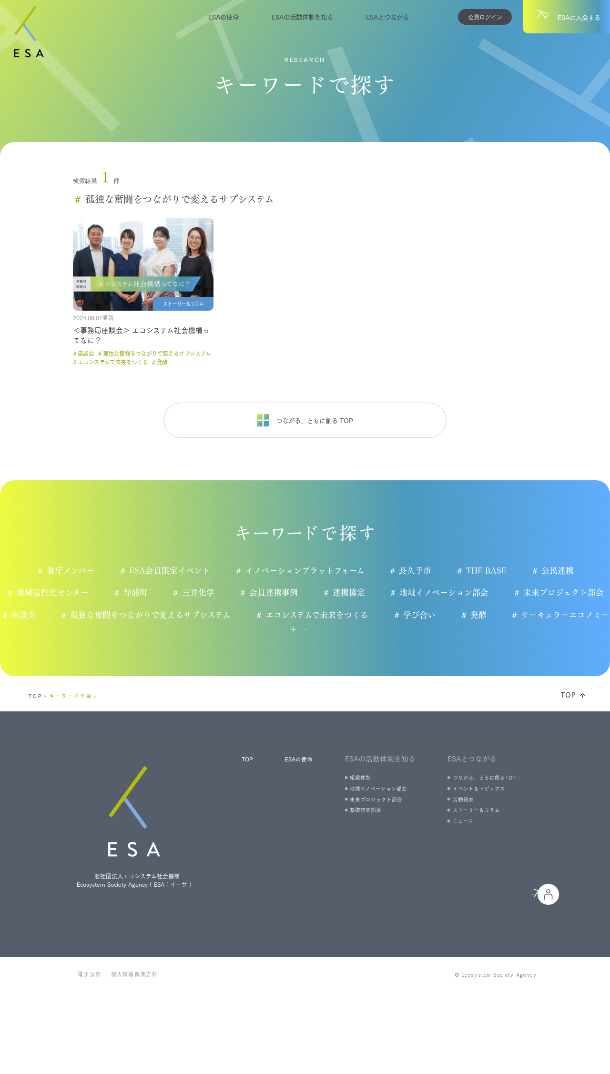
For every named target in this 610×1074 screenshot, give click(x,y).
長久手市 (413, 571)
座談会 (82, 615)
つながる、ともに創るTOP (478, 814)
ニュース (452, 867)
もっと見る (278, 656)
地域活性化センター (49, 593)
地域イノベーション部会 (444, 593)
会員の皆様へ (473, 957)
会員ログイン (485, 16)
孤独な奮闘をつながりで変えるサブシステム (210, 615)
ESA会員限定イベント (166, 571)
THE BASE (486, 571)
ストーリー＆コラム (468, 854)
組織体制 (346, 814)
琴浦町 (132, 593)
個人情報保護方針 (134, 1052)
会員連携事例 (272, 593)
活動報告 (452, 840)
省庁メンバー (67, 571)
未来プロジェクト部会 (564, 593)
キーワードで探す (74, 731)
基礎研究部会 (352, 854)
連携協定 (348, 593)
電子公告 (89, 1052)
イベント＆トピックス (470, 827)
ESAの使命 (223, 16)
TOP (35, 731)
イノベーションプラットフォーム (303, 571)
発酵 (540, 615)
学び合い (480, 615)
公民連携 (558, 571)
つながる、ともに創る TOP (305, 420)
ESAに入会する (368, 957)
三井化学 (196, 593)
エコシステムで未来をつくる (377, 615)
